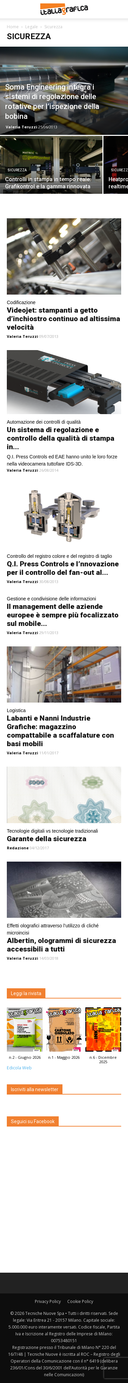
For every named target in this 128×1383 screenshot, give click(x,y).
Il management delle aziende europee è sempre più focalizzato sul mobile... (62, 615)
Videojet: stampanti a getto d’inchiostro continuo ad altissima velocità (63, 318)
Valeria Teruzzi (21, 126)
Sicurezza (17, 170)
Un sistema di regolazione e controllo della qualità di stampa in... (60, 438)
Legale (31, 27)
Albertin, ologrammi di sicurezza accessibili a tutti (61, 945)
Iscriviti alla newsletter (34, 1089)
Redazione (18, 847)
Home (13, 27)
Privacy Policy (48, 1301)
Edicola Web (19, 1068)
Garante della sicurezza (46, 839)
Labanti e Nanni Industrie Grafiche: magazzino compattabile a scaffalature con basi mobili (60, 731)
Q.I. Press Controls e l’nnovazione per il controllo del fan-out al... (63, 568)
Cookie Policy (80, 1301)
